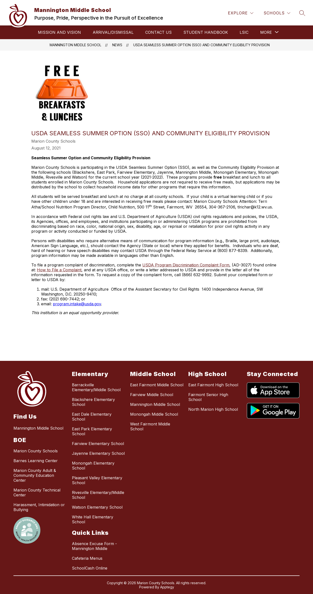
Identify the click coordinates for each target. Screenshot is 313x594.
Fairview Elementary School (98, 443)
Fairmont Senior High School (208, 397)
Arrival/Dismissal (113, 32)
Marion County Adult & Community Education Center (34, 475)
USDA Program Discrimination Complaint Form (185, 265)
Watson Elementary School (97, 507)
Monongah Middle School (154, 414)
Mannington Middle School (75, 45)
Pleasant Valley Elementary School (97, 480)
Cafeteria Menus (87, 558)
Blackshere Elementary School (93, 402)
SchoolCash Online (89, 568)
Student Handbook (205, 32)
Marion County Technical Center (36, 492)
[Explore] (241, 13)
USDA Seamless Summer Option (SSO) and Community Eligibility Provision (201, 45)
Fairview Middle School (151, 394)
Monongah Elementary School (93, 465)
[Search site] (302, 13)
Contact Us (158, 32)
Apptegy (167, 587)
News (117, 45)
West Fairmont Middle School (150, 426)
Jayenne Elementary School (98, 453)
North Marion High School (213, 409)
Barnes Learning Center (35, 460)
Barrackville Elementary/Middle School (96, 387)
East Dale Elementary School (92, 417)
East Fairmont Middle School (156, 384)
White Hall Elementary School (92, 519)
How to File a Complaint (59, 269)
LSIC (244, 32)
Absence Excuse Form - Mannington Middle (94, 546)
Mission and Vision (59, 32)
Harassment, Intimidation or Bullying (39, 507)
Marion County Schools (35, 450)
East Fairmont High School (213, 384)
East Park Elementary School (92, 431)
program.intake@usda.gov (77, 303)
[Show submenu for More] (266, 32)
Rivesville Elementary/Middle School (98, 495)
